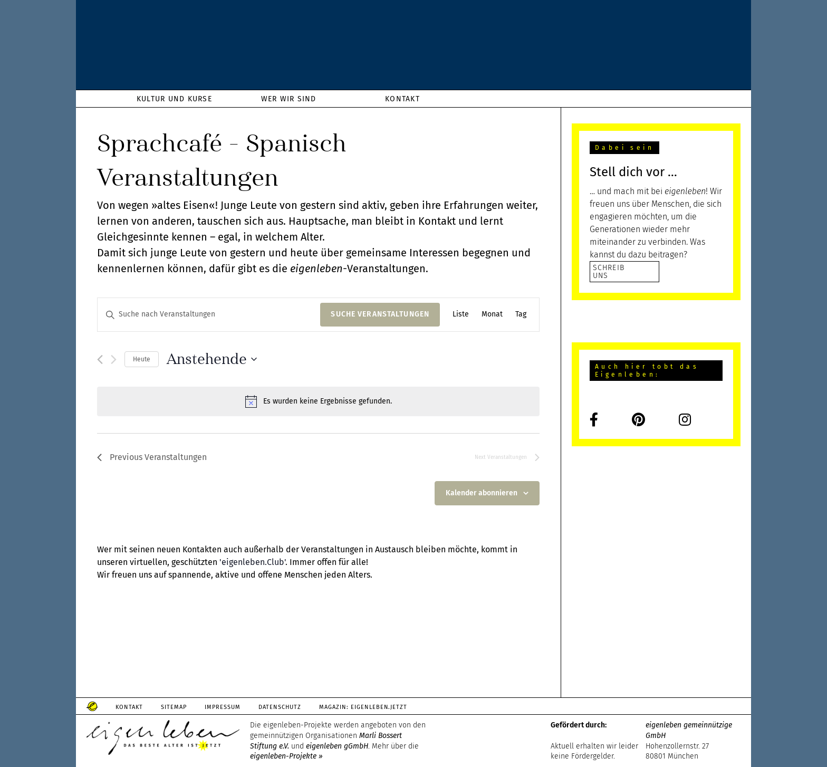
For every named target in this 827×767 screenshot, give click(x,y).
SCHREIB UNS (608, 271)
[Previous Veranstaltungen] (100, 359)
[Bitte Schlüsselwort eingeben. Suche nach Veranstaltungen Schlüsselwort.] (209, 314)
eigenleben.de (413, 47)
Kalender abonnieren (481, 492)
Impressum (223, 707)
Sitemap (174, 707)
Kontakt (129, 707)
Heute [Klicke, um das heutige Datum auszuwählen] (141, 359)
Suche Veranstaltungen (380, 314)
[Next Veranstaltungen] (114, 359)
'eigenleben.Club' (252, 562)
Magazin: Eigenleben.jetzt (363, 707)
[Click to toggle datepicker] (212, 359)
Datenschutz (279, 707)
